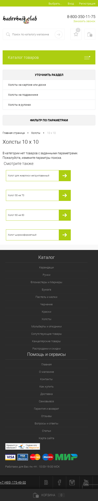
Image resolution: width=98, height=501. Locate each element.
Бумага (46, 289)
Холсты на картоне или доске (27, 84)
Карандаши (46, 267)
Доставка (46, 394)
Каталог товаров (49, 57)
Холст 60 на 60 (16, 215)
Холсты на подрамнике (23, 94)
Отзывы (46, 416)
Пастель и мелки (46, 297)
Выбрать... (55, 3)
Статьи (46, 430)
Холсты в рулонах (19, 104)
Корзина (49, 495)
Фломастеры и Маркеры (46, 282)
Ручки (46, 274)
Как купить (46, 386)
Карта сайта (46, 438)
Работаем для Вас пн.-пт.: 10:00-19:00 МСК (32, 466)
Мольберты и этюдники (46, 326)
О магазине (46, 371)
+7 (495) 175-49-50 (13, 482)
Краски (46, 311)
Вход (71, 3)
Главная (46, 364)
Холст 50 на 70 (16, 195)
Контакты (46, 379)
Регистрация (87, 3)
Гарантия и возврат (46, 408)
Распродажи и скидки (46, 348)
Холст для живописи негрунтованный (28, 175)
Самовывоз (46, 401)
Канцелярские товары (46, 341)
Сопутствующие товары (46, 333)
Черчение (46, 304)
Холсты (46, 319)
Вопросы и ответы (46, 423)
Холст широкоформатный (22, 234)
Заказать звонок (84, 21)
